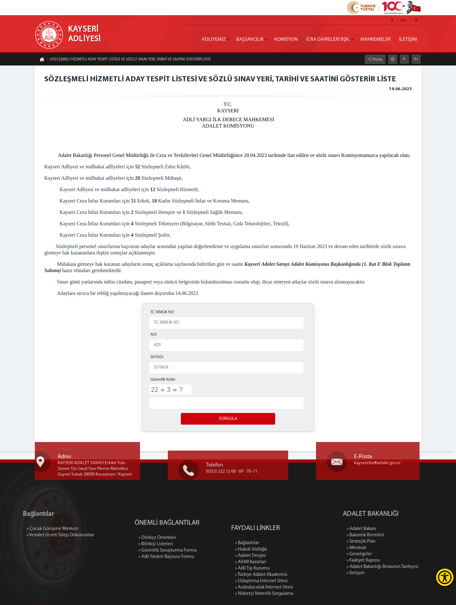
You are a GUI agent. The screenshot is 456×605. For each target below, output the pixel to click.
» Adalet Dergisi (250, 585)
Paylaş (377, 59)
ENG (403, 20)
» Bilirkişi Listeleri (155, 563)
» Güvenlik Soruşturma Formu (167, 569)
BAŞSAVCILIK (250, 39)
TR (416, 20)
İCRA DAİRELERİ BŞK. (328, 39)
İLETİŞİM (408, 39)
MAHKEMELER (375, 39)
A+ (416, 59)
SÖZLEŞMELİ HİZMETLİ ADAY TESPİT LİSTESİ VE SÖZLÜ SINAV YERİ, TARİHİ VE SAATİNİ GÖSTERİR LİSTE (129, 59)
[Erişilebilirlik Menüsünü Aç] (444, 577)
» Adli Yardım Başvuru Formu (166, 575)
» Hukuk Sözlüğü (251, 579)
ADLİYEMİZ (214, 39)
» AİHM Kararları (250, 592)
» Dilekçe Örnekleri (157, 556)
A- (404, 59)
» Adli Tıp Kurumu (252, 598)
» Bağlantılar (247, 573)
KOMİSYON (286, 39)
